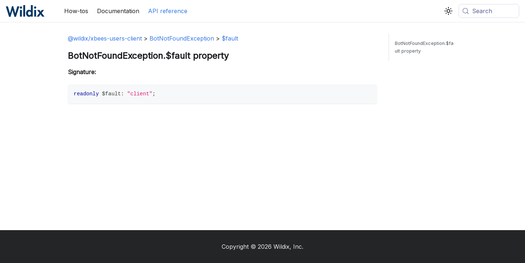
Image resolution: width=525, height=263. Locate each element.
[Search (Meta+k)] (489, 11)
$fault (230, 38)
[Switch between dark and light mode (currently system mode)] (448, 11)
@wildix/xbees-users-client (105, 38)
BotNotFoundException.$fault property (424, 47)
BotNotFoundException (181, 38)
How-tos (76, 11)
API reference (167, 11)
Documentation (118, 11)
